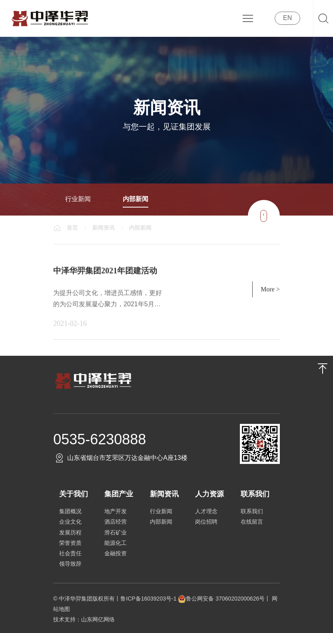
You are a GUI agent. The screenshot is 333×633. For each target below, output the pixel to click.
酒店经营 (115, 521)
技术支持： (67, 619)
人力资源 (209, 494)
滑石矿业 (115, 532)
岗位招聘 (206, 521)
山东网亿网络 (98, 619)
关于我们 (73, 494)
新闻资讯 (103, 227)
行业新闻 (78, 199)
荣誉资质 (70, 543)
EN (287, 17)
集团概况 (70, 511)
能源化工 (115, 543)
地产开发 (115, 511)
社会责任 (70, 553)
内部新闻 (135, 199)
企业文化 (70, 521)
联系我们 (255, 494)
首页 (72, 227)
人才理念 (206, 511)
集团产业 (118, 494)
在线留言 (252, 521)
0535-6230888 (99, 439)
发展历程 (70, 532)
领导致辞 (70, 563)
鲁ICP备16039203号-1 (149, 598)
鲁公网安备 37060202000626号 (221, 598)
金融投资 (115, 553)
